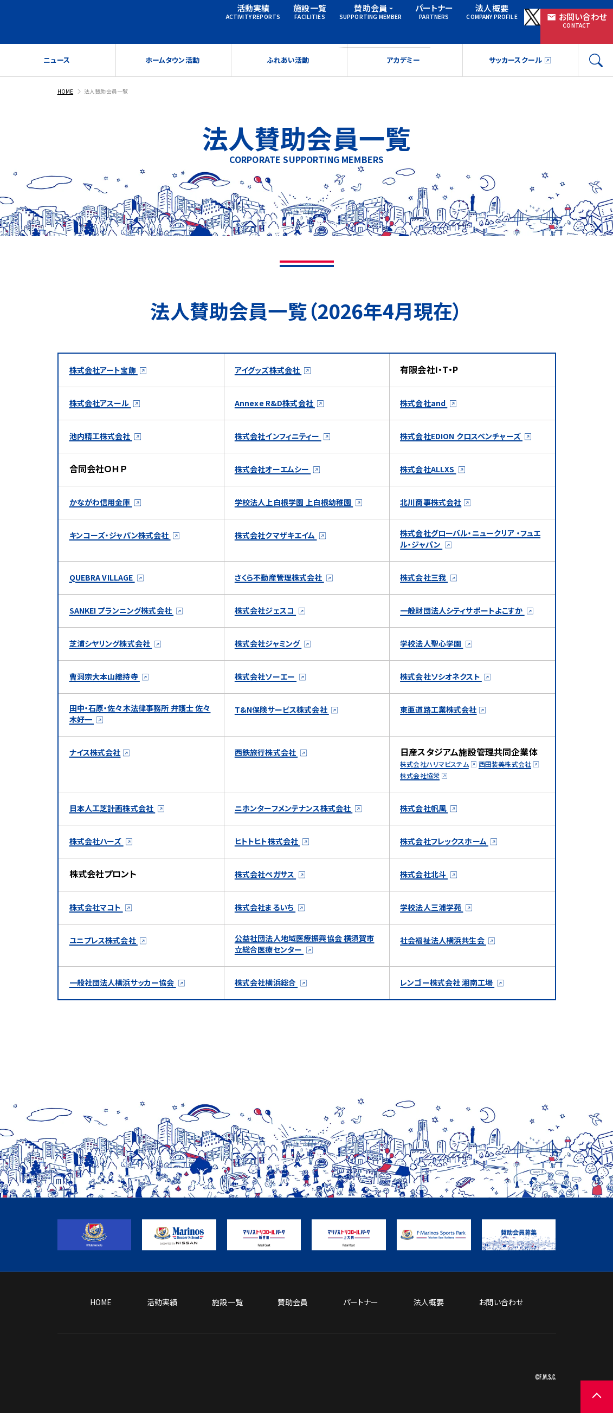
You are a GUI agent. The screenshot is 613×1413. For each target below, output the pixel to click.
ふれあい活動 (287, 51)
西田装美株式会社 (430, 809)
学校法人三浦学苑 (436, 953)
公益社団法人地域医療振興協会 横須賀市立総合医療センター (306, 993)
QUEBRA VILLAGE (107, 596)
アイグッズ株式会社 (273, 360)
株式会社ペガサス (270, 920)
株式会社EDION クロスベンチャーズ (469, 426)
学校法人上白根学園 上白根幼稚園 (302, 504)
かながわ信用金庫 (105, 505)
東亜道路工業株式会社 (444, 740)
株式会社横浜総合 (271, 1032)
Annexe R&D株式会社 (279, 393)
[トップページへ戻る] (176, 1377)
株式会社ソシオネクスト (447, 707)
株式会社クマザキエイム (282, 550)
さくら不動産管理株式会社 (286, 596)
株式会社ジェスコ (270, 629)
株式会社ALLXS (432, 472)
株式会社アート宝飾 (108, 360)
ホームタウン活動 (171, 51)
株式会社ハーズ (100, 887)
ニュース (56, 51)
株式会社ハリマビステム (439, 798)
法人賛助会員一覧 (112, 82)
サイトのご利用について (517, 1338)
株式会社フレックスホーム (451, 887)
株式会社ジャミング (273, 674)
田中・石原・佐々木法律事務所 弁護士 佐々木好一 (140, 747)
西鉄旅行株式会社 (271, 786)
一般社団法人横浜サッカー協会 (130, 1032)
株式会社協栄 (496, 809)
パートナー (409, 14)
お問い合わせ (576, 14)
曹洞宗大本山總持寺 (110, 707)
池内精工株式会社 (105, 426)
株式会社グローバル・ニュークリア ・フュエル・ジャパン (468, 557)
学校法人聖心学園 (436, 674)
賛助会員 (353, 14)
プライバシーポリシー (520, 1354)
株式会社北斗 (427, 920)
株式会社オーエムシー (278, 472)
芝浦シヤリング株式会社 (117, 674)
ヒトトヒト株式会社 (272, 887)
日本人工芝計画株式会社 (118, 842)
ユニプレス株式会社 (109, 986)
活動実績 (235, 14)
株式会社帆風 (427, 842)
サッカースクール (514, 51)
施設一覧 (290, 14)
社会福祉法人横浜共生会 (449, 986)
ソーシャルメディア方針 (430, 1338)
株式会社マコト (100, 953)
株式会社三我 (427, 596)
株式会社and (427, 393)
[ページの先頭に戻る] (580, 1380)
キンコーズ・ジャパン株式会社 (127, 550)
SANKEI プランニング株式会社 (129, 629)
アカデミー (403, 51)
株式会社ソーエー (270, 707)
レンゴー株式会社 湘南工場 (454, 1032)
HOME (66, 82)
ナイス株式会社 (98, 786)
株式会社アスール (104, 393)
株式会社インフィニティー (284, 426)
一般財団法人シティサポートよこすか (469, 628)
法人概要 (463, 14)
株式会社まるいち (269, 953)
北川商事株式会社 (435, 505)
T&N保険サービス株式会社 (288, 740)
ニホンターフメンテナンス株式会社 (301, 841)
